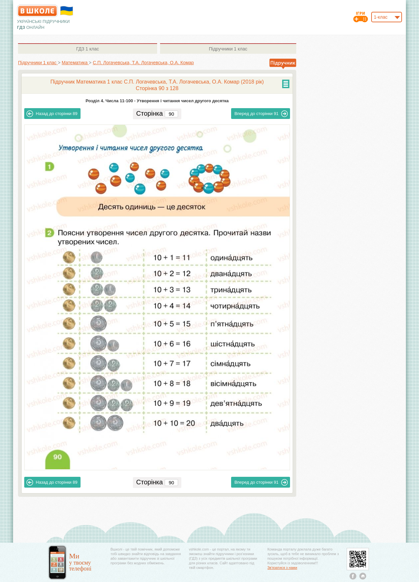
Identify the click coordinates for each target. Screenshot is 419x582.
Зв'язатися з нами (282, 568)
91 (261, 113)
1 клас (87, 48)
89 (52, 113)
